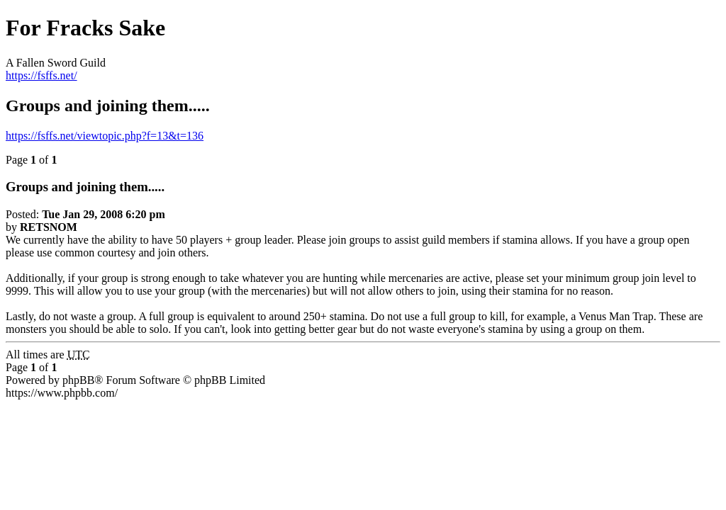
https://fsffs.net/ (41, 75)
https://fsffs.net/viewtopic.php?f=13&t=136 (104, 136)
